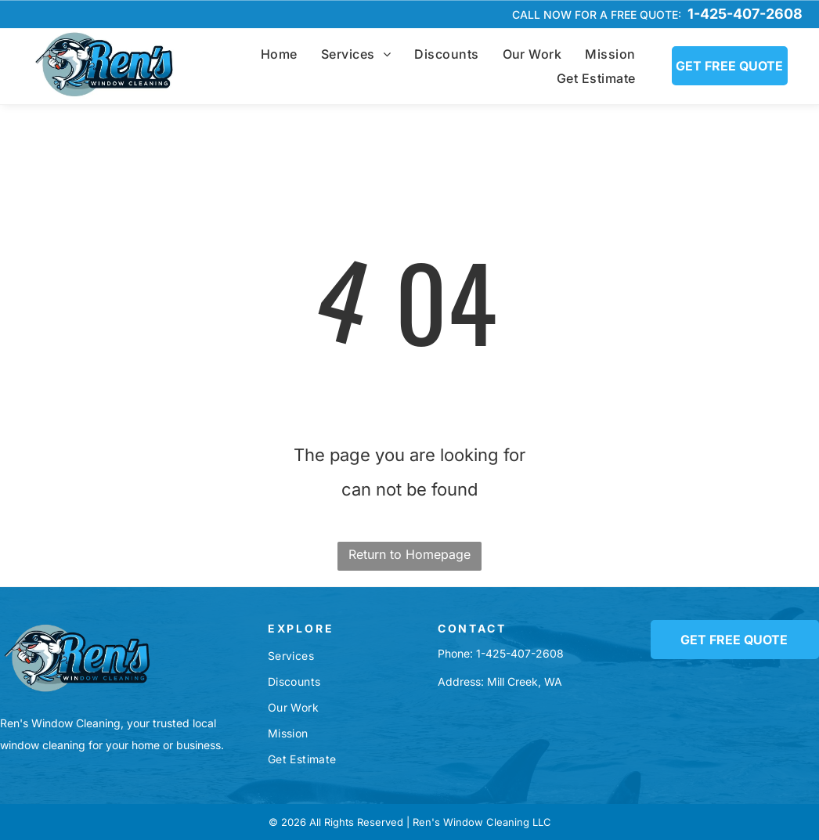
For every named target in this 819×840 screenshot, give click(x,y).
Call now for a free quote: (596, 14)
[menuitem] (279, 54)
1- (480, 653)
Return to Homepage (409, 554)
